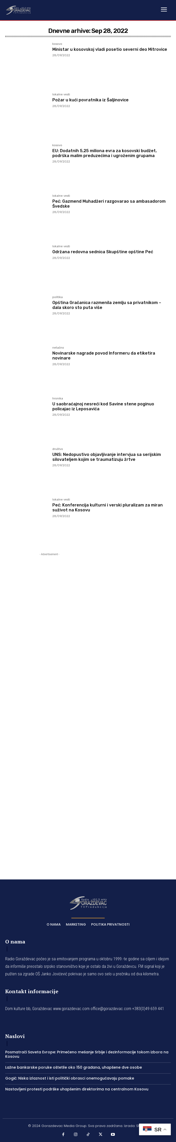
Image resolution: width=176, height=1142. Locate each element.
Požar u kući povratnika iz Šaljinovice (90, 99)
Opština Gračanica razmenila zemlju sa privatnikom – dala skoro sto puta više (106, 305)
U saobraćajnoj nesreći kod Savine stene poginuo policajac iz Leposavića (103, 406)
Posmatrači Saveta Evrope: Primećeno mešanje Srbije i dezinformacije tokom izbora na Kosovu (86, 1054)
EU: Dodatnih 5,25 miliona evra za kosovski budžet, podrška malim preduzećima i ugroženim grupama (104, 153)
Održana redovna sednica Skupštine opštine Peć (102, 251)
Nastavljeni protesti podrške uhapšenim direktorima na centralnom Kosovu (76, 1089)
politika (57, 297)
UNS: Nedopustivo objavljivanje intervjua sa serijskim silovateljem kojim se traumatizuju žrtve (106, 457)
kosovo (57, 44)
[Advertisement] (49, 708)
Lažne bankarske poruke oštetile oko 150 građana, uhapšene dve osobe (73, 1067)
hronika (57, 398)
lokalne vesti (61, 94)
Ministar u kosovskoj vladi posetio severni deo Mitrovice (109, 49)
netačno (58, 347)
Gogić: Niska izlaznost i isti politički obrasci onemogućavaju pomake (69, 1078)
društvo (57, 449)
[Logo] (18, 10)
